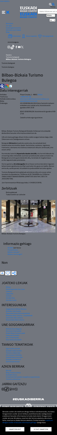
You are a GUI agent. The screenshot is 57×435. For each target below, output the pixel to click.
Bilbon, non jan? (14, 252)
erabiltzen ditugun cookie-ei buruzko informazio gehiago (27, 421)
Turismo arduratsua (13, 379)
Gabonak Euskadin (12, 335)
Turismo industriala (13, 353)
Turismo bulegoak (12, 57)
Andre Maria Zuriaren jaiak (15, 333)
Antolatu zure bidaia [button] (13, 30)
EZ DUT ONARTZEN (41, 429)
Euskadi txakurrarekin (14, 351)
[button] (6, 12)
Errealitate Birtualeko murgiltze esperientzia (23, 377)
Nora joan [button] (9, 23)
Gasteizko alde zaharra (14, 318)
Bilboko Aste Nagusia (14, 329)
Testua (52, 7)
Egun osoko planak (13, 348)
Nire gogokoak (45, 36)
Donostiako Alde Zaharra (15, 320)
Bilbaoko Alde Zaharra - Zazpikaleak (19, 315)
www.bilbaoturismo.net (28, 101)
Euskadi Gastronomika (14, 357)
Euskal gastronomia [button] (13, 28)
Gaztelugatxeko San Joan (15, 289)
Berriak (8, 370)
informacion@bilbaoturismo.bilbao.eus (34, 99)
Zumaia (8, 296)
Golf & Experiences (13, 361)
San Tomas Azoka (12, 337)
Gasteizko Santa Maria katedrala (18, 313)
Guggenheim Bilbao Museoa (16, 309)
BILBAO (10, 248)
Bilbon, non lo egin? (15, 254)
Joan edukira (4, 1)
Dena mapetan (29, 36)
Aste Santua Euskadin (14, 340)
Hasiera (8, 55)
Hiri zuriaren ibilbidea (14, 355)
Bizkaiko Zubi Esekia (13, 311)
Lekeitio (9, 291)
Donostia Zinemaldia (13, 331)
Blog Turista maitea (13, 372)
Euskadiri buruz (11, 375)
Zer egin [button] (9, 25)
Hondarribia (10, 298)
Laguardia (9, 293)
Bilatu (51, 15)
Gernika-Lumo (11, 300)
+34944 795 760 (25, 97)
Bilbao (40, 94)
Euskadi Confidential (13, 359)
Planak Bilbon (13, 250)
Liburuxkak (14, 36)
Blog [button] (7, 32)
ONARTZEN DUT (15, 429)
